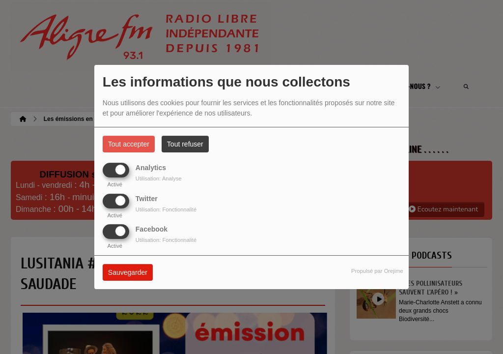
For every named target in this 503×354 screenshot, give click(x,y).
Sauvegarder (127, 272)
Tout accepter (128, 144)
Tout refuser (185, 144)
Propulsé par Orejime (377, 271)
